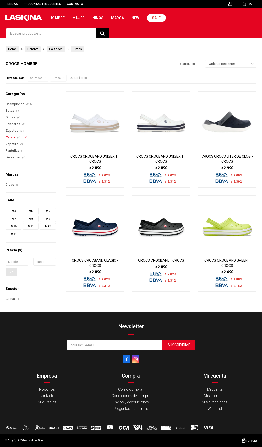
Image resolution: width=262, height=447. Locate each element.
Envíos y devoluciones (131, 402)
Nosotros (47, 389)
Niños (97, 18)
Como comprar (131, 389)
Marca (117, 18)
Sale (156, 18)
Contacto (75, 4)
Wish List (215, 409)
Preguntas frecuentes (42, 4)
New (135, 18)
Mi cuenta (215, 389)
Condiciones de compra (131, 396)
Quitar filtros (78, 78)
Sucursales (47, 402)
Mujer (78, 18)
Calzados (36, 78)
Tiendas (11, 4)
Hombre (57, 18)
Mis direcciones (214, 402)
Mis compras (215, 396)
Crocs (57, 78)
